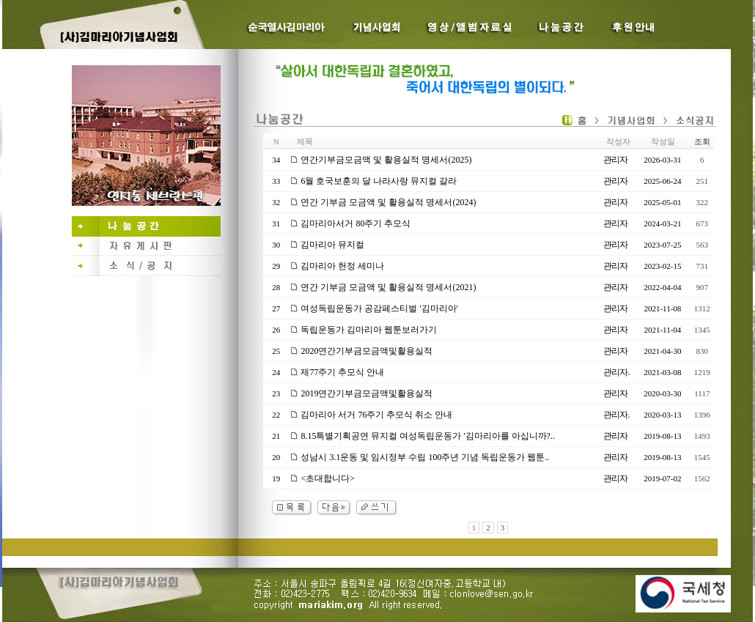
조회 (702, 141)
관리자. (616, 372)
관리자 (615, 160)
